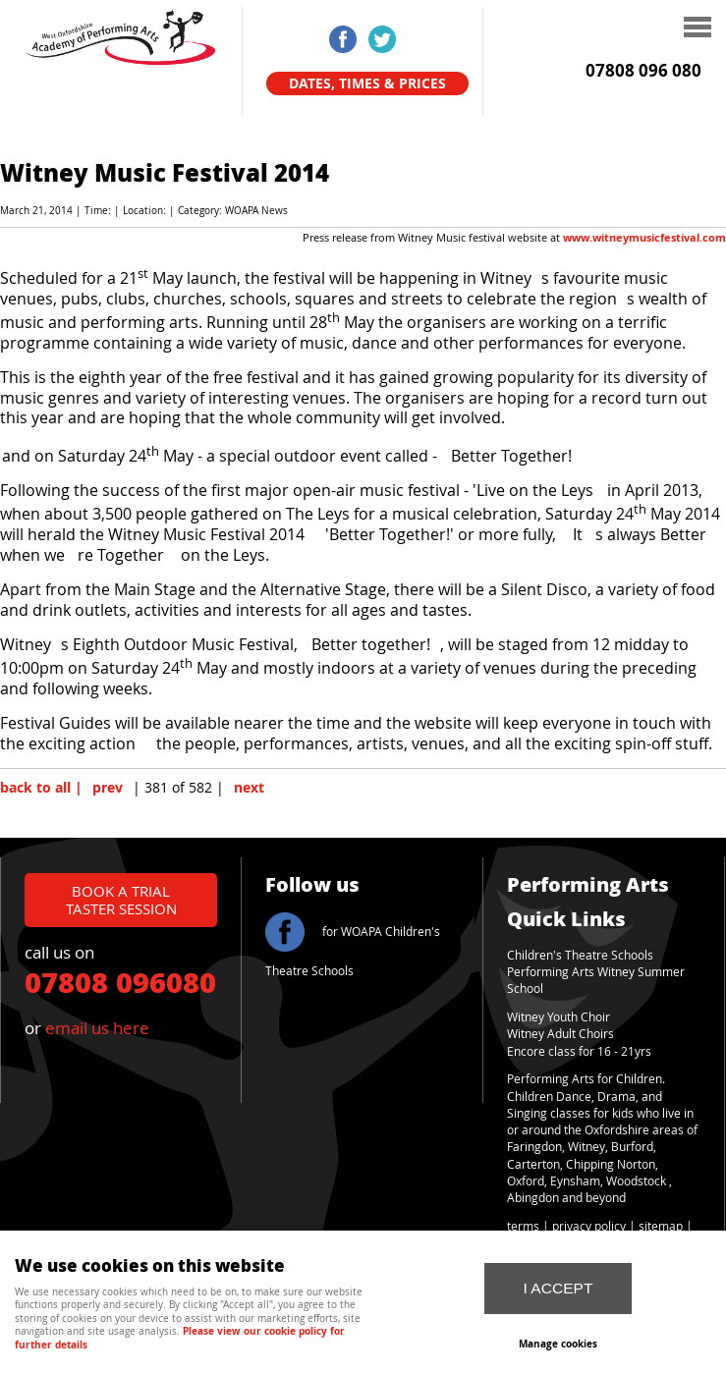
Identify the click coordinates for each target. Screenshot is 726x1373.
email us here (97, 1027)
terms (523, 1226)
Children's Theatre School (577, 955)
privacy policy (589, 1226)
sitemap (661, 1226)
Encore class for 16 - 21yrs (579, 1051)
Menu (588, 29)
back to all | (41, 787)
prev (107, 787)
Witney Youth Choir (558, 1017)
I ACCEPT (558, 1288)
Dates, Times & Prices (367, 83)
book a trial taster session (121, 899)
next (249, 787)
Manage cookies (558, 1343)
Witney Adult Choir (557, 1033)
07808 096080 (120, 981)
